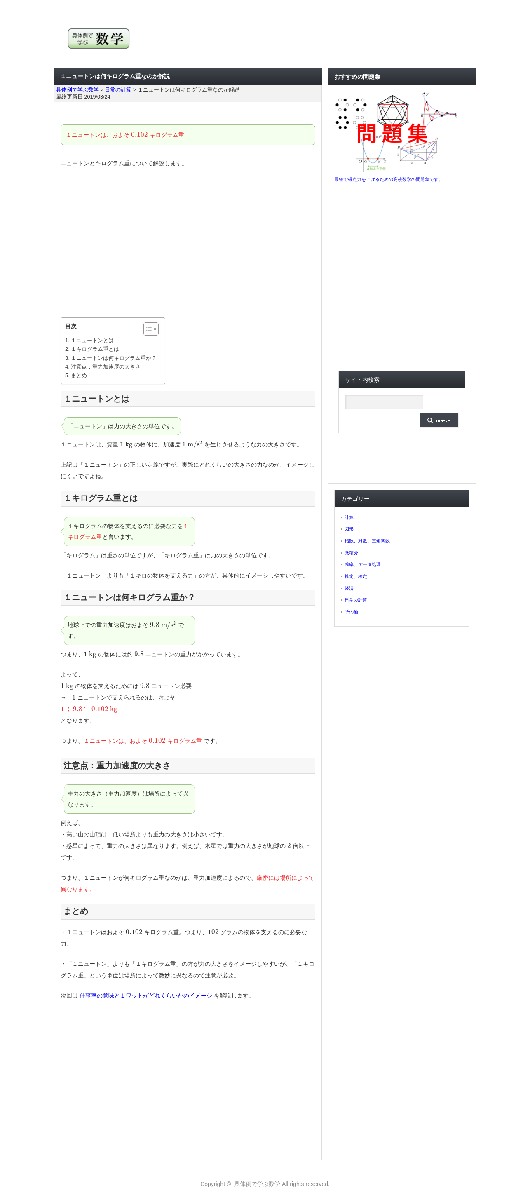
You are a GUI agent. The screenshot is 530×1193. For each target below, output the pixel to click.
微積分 (351, 552)
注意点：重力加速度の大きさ (106, 367)
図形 (349, 528)
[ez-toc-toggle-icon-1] (147, 329)
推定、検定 (356, 576)
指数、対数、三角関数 (367, 540)
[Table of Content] (151, 329)
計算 (349, 517)
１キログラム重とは (95, 349)
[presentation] (139, 135)
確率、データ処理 (363, 564)
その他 (351, 611)
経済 (349, 588)
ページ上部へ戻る (522, 1150)
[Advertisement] (188, 243)
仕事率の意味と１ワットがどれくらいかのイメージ (146, 995)
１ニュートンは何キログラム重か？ (114, 358)
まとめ (79, 375)
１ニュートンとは (92, 340)
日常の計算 (356, 599)
